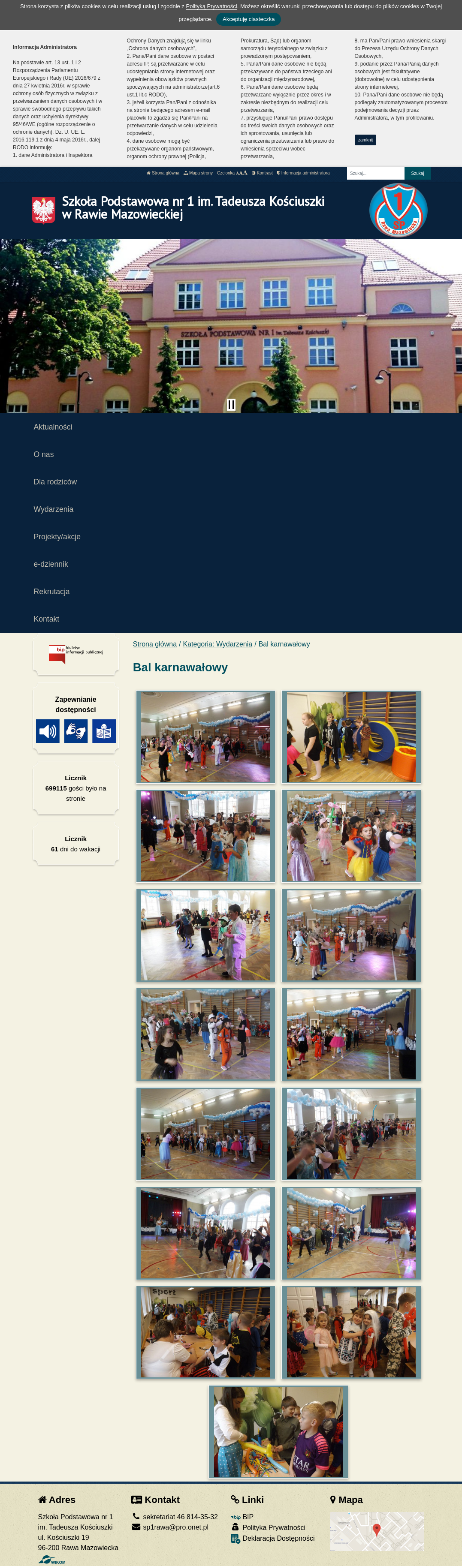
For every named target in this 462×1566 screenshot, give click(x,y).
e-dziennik (51, 564)
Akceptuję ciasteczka (249, 19)
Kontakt (47, 619)
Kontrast (262, 173)
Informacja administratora (303, 173)
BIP (242, 1517)
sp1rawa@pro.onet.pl (169, 1527)
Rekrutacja (52, 591)
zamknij (365, 140)
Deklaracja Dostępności (273, 1539)
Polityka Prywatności (268, 1527)
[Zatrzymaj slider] (231, 404)
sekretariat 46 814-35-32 (174, 1517)
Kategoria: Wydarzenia (218, 644)
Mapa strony (198, 173)
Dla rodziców (55, 482)
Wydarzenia (54, 509)
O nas (44, 454)
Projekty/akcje (57, 536)
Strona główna (163, 173)
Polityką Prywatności (211, 6)
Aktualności (53, 427)
